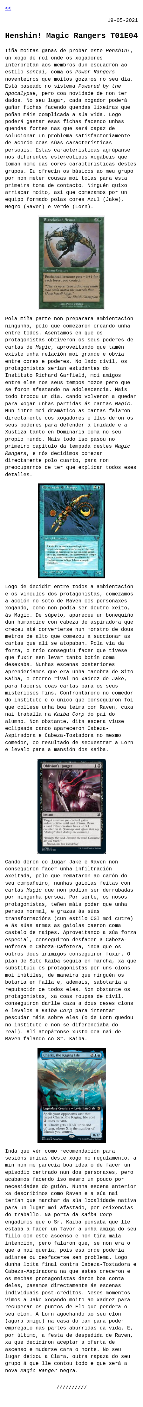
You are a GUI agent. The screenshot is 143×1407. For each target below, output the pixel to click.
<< (8, 8)
